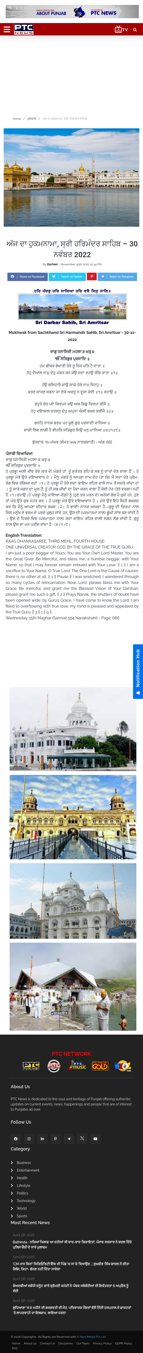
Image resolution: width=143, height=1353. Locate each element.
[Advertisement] (71, 74)
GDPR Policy (123, 1343)
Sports (19, 1216)
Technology (23, 1201)
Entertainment (25, 1170)
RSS (14, 1348)
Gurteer (52, 264)
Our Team (82, 1343)
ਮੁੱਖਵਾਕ (32, 118)
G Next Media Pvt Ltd (91, 1336)
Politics (19, 1193)
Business (21, 1163)
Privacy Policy (102, 1343)
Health (19, 1178)
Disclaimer (66, 1343)
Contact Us (47, 1343)
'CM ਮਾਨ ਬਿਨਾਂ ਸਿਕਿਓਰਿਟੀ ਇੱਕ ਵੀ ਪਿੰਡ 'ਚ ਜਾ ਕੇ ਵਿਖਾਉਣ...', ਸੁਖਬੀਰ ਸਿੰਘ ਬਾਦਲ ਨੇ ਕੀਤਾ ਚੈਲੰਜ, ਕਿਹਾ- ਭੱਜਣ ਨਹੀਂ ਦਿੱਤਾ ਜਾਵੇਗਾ (71, 1266)
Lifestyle (21, 1186)
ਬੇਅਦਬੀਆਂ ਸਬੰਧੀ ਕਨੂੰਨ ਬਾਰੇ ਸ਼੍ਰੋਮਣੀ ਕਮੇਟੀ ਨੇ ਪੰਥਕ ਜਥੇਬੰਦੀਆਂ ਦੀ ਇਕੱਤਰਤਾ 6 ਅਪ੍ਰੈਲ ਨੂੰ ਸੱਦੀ (70, 1288)
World (19, 1208)
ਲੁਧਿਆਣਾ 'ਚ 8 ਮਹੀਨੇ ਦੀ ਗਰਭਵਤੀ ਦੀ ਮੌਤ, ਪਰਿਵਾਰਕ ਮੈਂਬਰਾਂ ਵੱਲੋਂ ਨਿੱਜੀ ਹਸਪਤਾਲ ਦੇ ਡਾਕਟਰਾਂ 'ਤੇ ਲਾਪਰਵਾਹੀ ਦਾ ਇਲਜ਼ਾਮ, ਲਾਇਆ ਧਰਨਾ (72, 1310)
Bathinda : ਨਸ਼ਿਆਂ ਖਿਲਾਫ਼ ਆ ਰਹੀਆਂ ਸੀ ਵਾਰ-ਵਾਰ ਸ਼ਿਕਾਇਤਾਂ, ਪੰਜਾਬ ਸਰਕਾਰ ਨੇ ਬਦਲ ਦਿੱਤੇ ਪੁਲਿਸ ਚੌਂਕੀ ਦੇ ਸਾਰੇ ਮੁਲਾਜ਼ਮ (72, 1244)
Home (17, 118)
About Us (30, 1343)
